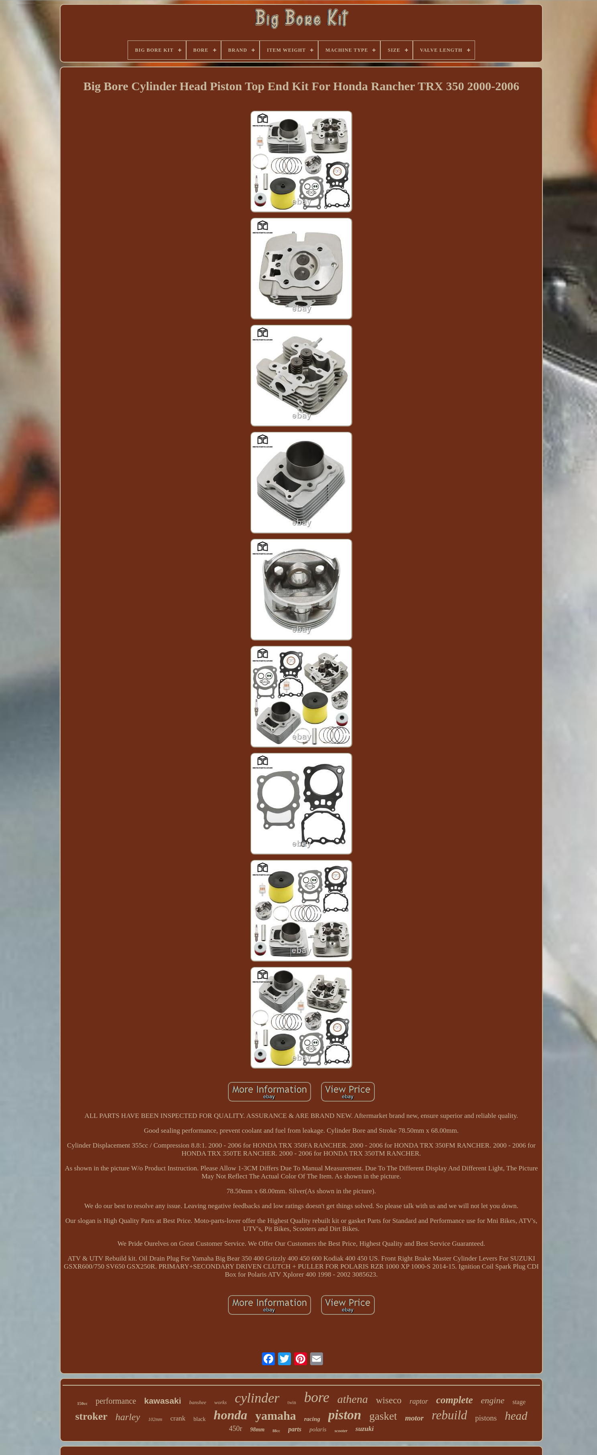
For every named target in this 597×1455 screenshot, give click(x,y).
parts (294, 1429)
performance (115, 1400)
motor (414, 1418)
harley (128, 1417)
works (220, 1402)
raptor (419, 1401)
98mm (257, 1430)
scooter (341, 1430)
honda (231, 1415)
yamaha (275, 1415)
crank (178, 1418)
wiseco (389, 1400)
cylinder (257, 1397)
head (516, 1415)
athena (352, 1399)
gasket (383, 1416)
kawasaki (162, 1400)
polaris (318, 1429)
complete (454, 1399)
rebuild (449, 1415)
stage (519, 1401)
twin (292, 1402)
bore (316, 1397)
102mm (155, 1419)
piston (344, 1415)
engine (493, 1400)
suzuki (364, 1429)
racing (312, 1419)
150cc (82, 1403)
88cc (276, 1431)
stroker (91, 1416)
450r (235, 1429)
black (199, 1419)
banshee (197, 1402)
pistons (486, 1418)
